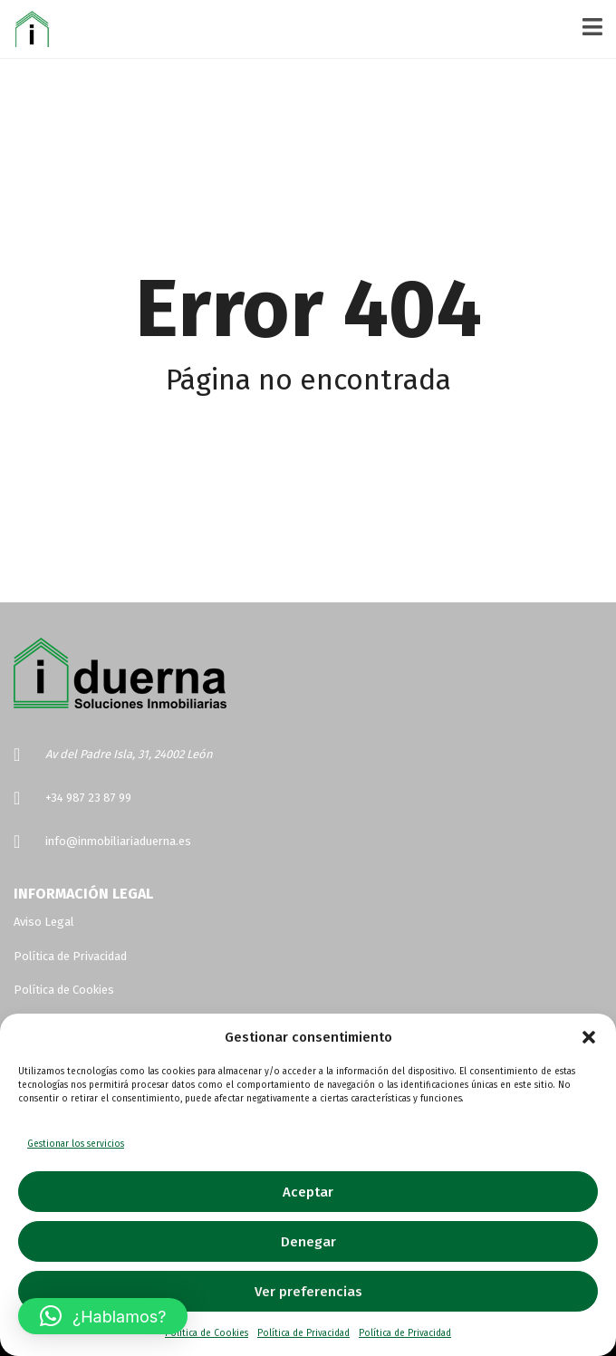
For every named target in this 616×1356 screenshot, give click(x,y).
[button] (589, 1037)
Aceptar (308, 1192)
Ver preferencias (308, 1292)
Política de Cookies (206, 1333)
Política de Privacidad (303, 1333)
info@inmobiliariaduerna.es (118, 841)
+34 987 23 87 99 (88, 797)
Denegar (308, 1242)
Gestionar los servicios (75, 1144)
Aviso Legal (44, 921)
